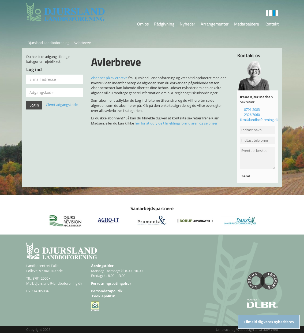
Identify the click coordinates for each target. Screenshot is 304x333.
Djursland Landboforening (48, 42)
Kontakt (271, 24)
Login (34, 105)
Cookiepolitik (103, 296)
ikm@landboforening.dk (259, 119)
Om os (143, 24)
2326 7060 (252, 114)
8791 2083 (252, 109)
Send (246, 176)
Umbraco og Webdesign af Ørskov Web (247, 329)
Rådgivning (164, 24)
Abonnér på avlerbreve (109, 77)
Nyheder (187, 24)
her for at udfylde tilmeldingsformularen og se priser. (176, 123)
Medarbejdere (246, 24)
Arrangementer (215, 24)
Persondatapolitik (106, 290)
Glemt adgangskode (62, 105)
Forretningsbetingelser (111, 283)
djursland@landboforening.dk (58, 283)
